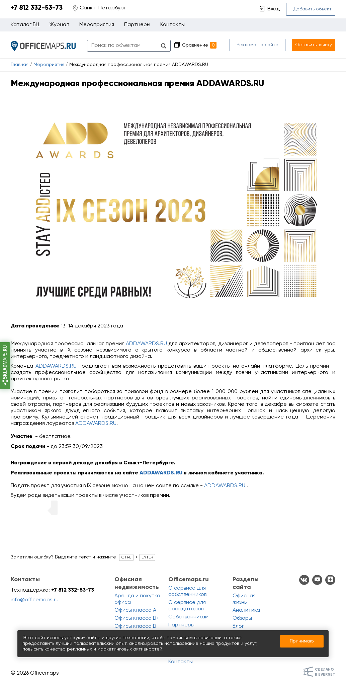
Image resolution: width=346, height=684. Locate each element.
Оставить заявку (313, 45)
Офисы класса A (135, 610)
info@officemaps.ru (35, 600)
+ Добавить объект (311, 9)
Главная (19, 64)
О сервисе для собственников (187, 591)
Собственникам (188, 617)
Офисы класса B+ (136, 618)
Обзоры (242, 618)
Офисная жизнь (244, 599)
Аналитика (246, 610)
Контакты (172, 24)
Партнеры (137, 24)
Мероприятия (48, 64)
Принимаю (302, 641)
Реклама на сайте (257, 45)
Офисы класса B (135, 626)
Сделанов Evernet (325, 672)
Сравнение (199, 45)
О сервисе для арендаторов (187, 606)
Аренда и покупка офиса (137, 599)
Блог (238, 626)
